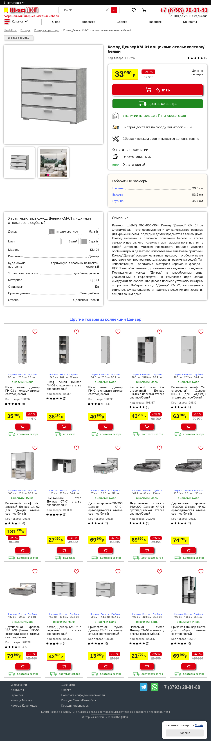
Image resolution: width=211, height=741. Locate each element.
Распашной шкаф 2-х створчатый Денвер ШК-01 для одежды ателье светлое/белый (188, 392)
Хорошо (184, 733)
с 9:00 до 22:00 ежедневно (188, 16)
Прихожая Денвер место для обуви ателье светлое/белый (188, 630)
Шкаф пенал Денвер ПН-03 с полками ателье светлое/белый (22, 391)
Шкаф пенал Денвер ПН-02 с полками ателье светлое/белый (64, 385)
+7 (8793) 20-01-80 (183, 10)
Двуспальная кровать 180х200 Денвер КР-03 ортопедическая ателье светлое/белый (22, 632)
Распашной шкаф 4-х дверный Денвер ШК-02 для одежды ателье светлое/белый (22, 508)
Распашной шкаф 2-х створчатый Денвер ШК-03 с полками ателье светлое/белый (147, 392)
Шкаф (21, 10)
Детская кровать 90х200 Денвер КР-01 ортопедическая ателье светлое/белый (105, 508)
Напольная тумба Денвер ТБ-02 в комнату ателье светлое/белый (147, 630)
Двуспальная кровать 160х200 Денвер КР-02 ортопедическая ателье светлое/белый (188, 508)
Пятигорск (14, 2)
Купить (157, 90)
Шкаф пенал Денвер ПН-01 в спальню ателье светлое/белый (105, 391)
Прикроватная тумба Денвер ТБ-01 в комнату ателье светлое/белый (105, 630)
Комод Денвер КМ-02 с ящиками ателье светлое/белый (64, 630)
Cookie (199, 725)
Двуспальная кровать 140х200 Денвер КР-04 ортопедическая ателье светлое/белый (147, 508)
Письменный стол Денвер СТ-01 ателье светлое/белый (64, 501)
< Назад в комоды (18, 37)
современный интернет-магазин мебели (31, 16)
